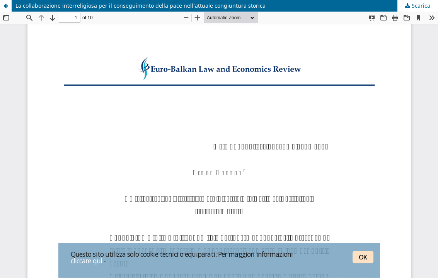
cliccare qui (86, 260)
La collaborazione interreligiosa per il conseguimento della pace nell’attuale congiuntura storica (140, 5)
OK (363, 257)
